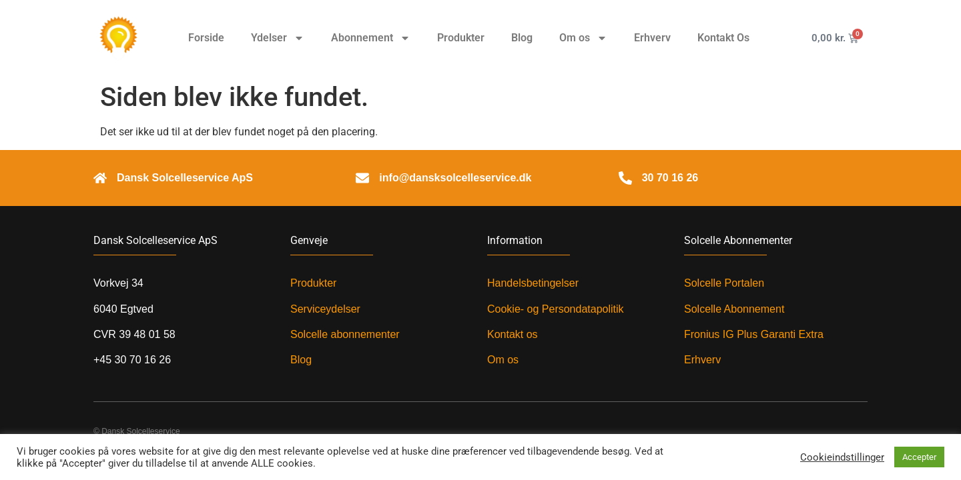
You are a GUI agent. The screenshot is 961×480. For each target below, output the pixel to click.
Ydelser (277, 38)
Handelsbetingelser (533, 283)
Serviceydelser (325, 309)
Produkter (461, 37)
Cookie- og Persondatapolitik (555, 309)
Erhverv (652, 37)
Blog (522, 37)
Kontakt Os (723, 37)
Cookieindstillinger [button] (842, 457)
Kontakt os (512, 334)
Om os (583, 38)
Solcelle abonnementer (345, 334)
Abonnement (370, 38)
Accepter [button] (919, 457)
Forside (206, 37)
